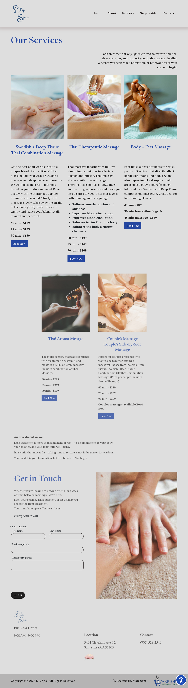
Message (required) (21, 557)
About (111, 13)
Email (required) (20, 544)
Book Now (19, 243)
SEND (18, 595)
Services (128, 13)
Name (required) (18, 526)
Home (96, 13)
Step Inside (148, 13)
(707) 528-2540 (33, 509)
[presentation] (33, 580)
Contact (168, 13)
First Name (17, 530)
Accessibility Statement (129, 680)
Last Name (55, 530)
